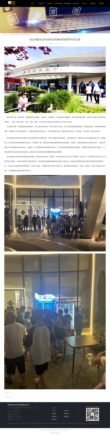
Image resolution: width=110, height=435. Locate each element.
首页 (5, 34)
